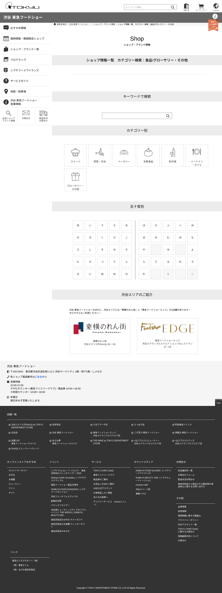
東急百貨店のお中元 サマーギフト (67, 520)
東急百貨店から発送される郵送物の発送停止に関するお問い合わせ (195, 485)
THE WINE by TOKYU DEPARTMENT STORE (111, 442)
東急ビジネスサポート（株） (25, 561)
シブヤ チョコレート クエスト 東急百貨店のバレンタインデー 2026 (68, 472)
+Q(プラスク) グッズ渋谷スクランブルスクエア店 (188, 442)
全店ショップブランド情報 (8, 119)
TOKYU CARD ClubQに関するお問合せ (188, 530)
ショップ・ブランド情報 (104, 24)
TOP (218, 403)
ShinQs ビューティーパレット (25, 448)
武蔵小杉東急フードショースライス (23, 442)
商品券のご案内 (100, 479)
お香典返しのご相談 (102, 493)
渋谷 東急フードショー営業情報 (23, 102)
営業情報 (215, 21)
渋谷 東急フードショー (23, 17)
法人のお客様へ (100, 497)
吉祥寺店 (56, 424)
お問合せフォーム (186, 475)
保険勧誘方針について (188, 536)
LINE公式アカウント (103, 488)
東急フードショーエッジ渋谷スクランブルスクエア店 (106, 434)
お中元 (12, 475)
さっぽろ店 (139, 424)
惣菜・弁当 (100, 161)
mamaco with (142, 485)
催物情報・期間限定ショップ (27, 38)
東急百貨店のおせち (60, 531)
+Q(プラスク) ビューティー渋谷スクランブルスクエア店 (147, 442)
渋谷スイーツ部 (143, 489)
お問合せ (26, 118)
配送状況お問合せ (43, 119)
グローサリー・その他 (75, 187)
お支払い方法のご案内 (103, 484)
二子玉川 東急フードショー (147, 432)
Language (216, 10)
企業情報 (182, 507)
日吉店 (14, 432)
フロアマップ (18, 59)
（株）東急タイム (20, 565)
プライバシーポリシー (188, 520)
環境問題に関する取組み (189, 516)
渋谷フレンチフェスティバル (64, 496)
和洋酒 (172, 161)
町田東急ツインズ (183, 424)
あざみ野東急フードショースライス (64, 442)
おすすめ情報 (18, 28)
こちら (38, 376)
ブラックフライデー (60, 505)
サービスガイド (19, 80)
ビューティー (15, 484)
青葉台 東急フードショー (186, 432)
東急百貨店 (61, 24)
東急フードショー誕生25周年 (64, 485)
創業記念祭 (56, 501)
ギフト (12, 493)
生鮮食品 (148, 161)
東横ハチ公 (141, 494)
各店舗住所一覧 (185, 470)
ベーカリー (124, 161)
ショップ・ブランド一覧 (24, 49)
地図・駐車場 (18, 91)
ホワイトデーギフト (18, 470)
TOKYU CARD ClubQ (103, 470)
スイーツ (75, 161)
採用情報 (182, 511)
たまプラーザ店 (100, 424)
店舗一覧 (186, 10)
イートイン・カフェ (197, 163)
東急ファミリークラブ (103, 475)
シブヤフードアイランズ (24, 70)
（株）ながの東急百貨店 (23, 570)
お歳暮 (12, 479)
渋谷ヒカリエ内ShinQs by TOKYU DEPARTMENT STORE (27, 426)
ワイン (12, 488)
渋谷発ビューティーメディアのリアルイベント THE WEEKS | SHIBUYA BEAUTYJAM (68, 512)
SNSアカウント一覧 (187, 524)
